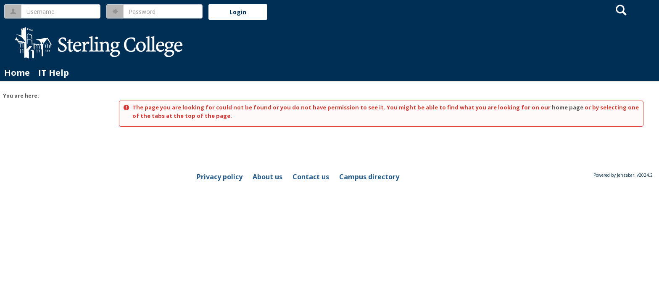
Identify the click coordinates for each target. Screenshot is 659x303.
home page (567, 107)
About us (267, 176)
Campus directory (369, 176)
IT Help (53, 72)
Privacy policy (220, 176)
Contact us (311, 176)
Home (17, 72)
